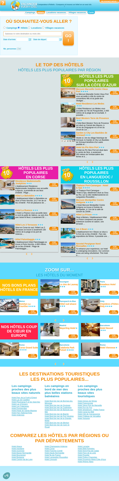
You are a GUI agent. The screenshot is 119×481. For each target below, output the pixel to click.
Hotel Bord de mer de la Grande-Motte (58, 419)
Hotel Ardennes (18, 415)
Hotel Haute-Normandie (54, 453)
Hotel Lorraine (83, 446)
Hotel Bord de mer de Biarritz (57, 414)
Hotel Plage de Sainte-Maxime (24, 411)
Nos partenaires (77, 468)
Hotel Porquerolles (19, 408)
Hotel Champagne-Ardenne (56, 446)
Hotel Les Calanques (20, 406)
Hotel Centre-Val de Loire (22, 459)
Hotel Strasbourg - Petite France (91, 410)
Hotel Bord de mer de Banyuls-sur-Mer (59, 411)
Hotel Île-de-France (53, 455)
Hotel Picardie (83, 455)
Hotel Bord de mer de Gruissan (57, 405)
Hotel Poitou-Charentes (87, 457)
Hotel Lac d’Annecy (20, 404)
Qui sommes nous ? (44, 468)
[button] (6, 475)
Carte (91, 12)
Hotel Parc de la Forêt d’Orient (24, 398)
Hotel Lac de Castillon (21, 400)
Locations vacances (56, 12)
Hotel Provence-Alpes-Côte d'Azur (92, 459)
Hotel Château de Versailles (89, 416)
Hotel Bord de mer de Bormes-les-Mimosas (59, 402)
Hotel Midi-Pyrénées (86, 448)
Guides (85, 473)
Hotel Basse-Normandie (21, 453)
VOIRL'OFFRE (54, 185)
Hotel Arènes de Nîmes (87, 401)
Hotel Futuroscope (85, 403)
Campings (30, 12)
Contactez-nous (61, 468)
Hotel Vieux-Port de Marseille (90, 405)
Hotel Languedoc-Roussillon (56, 457)
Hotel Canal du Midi (86, 412)
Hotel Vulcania (84, 418)
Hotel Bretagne (18, 457)
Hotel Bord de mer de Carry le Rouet (57, 426)
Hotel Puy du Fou (85, 407)
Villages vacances (77, 12)
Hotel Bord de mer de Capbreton (58, 407)
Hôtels (41, 12)
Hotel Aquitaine (18, 448)
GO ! (68, 38)
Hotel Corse (50, 448)
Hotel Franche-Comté (54, 451)
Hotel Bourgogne (19, 455)
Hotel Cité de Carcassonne (89, 414)
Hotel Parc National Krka (22, 413)
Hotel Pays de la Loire (87, 453)
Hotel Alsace (17, 446)
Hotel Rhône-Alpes (85, 461)
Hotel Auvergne (18, 451)
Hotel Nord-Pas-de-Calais (88, 451)
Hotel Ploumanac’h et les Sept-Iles (26, 402)
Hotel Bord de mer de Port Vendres (59, 416)
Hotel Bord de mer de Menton (57, 423)
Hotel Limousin (51, 459)
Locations (36, 28)
